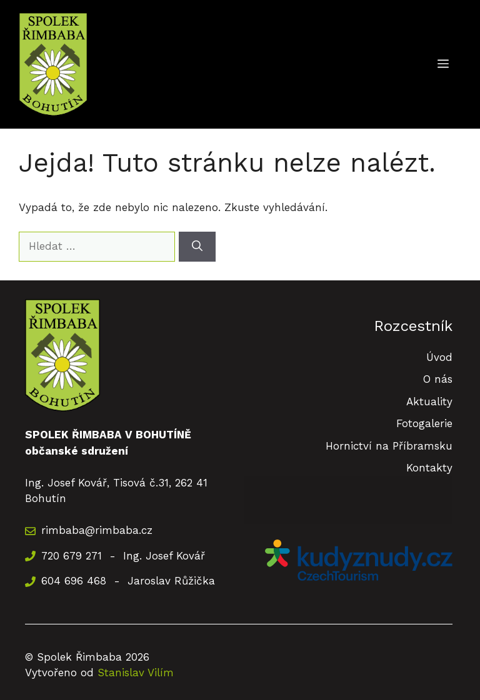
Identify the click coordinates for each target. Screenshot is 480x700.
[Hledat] (197, 247)
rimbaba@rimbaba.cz (96, 530)
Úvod (439, 357)
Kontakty (429, 467)
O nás (437, 379)
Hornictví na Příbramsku (389, 446)
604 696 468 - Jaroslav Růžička (128, 580)
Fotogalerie (424, 423)
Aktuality (429, 401)
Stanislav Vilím (136, 672)
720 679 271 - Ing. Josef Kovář (123, 556)
